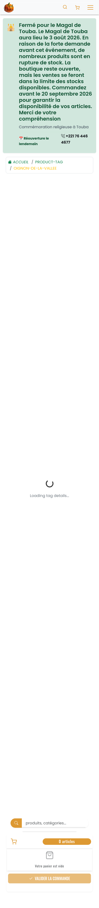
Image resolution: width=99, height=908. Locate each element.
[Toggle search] (65, 7)
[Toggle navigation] (90, 7)
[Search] (55, 807)
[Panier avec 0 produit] (77, 7)
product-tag (49, 162)
